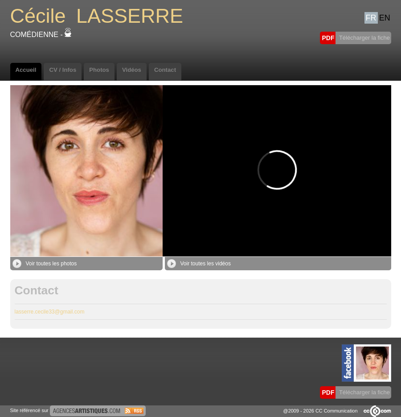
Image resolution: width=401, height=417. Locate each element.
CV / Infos (62, 69)
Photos (99, 69)
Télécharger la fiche (364, 37)
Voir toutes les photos (44, 263)
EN (384, 17)
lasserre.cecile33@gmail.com (50, 312)
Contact (165, 69)
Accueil (26, 69)
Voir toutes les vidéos (199, 263)
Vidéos (131, 69)
